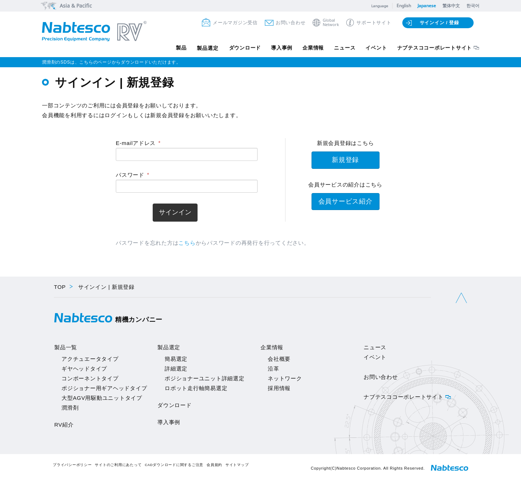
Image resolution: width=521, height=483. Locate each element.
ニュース (343, 48)
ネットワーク (285, 378)
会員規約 (214, 465)
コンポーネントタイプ (90, 378)
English (404, 6)
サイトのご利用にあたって (118, 465)
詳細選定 (176, 369)
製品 (177, 48)
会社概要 (279, 359)
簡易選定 (176, 359)
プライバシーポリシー (72, 465)
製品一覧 (65, 347)
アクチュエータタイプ (90, 359)
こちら (186, 243)
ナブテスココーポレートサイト (434, 48)
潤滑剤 (70, 408)
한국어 (472, 6)
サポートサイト (373, 22)
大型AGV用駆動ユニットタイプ (102, 398)
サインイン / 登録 (439, 22)
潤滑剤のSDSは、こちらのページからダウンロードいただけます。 (111, 62)
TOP (60, 287)
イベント (375, 48)
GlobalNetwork (331, 22)
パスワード (130, 175)
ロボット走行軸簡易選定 (196, 388)
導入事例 (279, 48)
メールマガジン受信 (235, 22)
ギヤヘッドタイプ (84, 369)
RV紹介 (64, 425)
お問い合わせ (291, 22)
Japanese (427, 6)
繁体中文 (451, 6)
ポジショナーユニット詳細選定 (205, 378)
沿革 (273, 369)
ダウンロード (241, 48)
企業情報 (311, 48)
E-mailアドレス (136, 143)
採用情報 (279, 388)
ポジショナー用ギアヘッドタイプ (104, 388)
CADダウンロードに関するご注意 (174, 465)
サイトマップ (237, 465)
